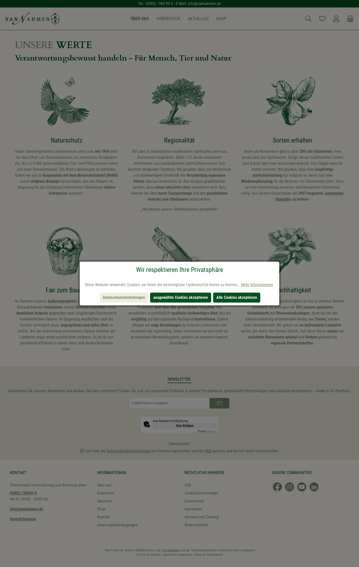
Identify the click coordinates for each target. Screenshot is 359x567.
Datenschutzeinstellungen (124, 297)
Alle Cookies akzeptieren (236, 297)
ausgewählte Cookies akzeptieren (180, 297)
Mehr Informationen (257, 284)
